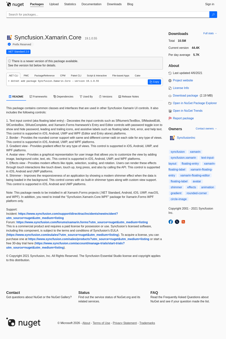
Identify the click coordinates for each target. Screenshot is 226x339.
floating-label (179, 181)
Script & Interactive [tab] (97, 75)
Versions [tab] (105, 96)
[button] (154, 82)
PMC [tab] (26, 75)
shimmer (176, 187)
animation (207, 187)
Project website (183, 80)
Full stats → (210, 33)
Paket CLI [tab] (76, 75)
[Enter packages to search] (108, 14)
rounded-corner (197, 193)
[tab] (37, 4)
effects (191, 187)
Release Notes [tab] (129, 96)
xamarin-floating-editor (195, 175)
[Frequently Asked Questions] (154, 293)
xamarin (195, 151)
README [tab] (16, 96)
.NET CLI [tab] (13, 75)
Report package (183, 118)
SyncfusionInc (186, 137)
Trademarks (147, 323)
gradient (176, 193)
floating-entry (190, 163)
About (86, 323)
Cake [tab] (137, 75)
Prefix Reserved (22, 44)
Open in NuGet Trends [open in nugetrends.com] (188, 110)
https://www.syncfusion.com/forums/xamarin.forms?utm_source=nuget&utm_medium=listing (82, 222)
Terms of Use (101, 323)
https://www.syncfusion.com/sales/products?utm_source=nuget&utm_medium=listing (88, 239)
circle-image (179, 199)
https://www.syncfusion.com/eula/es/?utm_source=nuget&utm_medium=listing (62, 234)
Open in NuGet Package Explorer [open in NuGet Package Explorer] (195, 103)
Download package (185, 95)
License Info (181, 88)
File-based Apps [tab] (120, 75)
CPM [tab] (62, 75)
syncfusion (178, 151)
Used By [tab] (86, 96)
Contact (13, 293)
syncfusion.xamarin (183, 157)
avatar (197, 181)
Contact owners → (206, 128)
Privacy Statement (125, 323)
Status (84, 293)
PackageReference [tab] (44, 75)
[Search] (213, 14)
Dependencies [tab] (63, 96)
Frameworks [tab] (38, 96)
